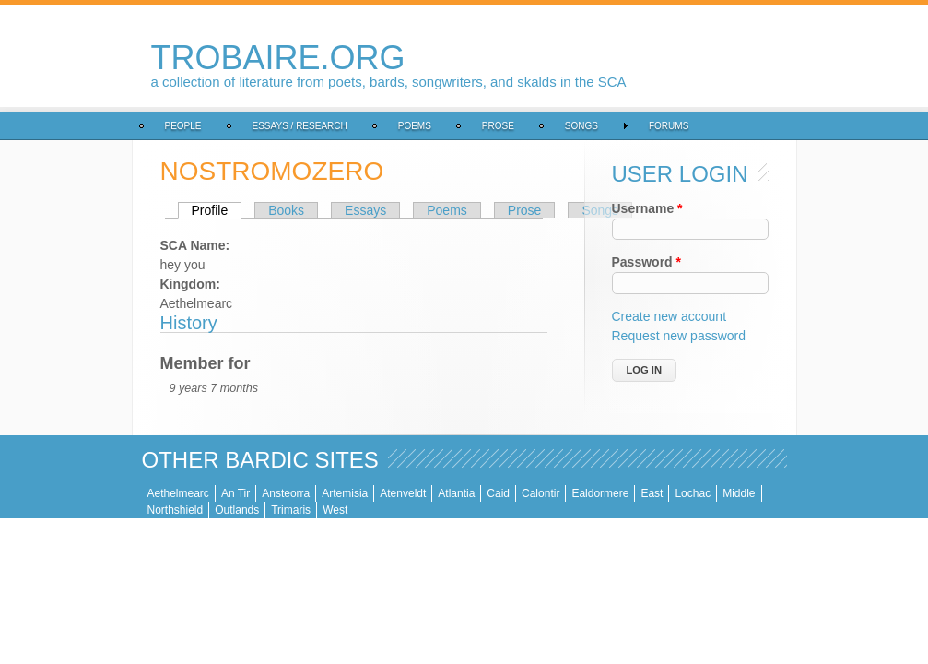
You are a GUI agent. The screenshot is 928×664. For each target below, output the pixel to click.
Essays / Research (189, 126)
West (844, 493)
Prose (387, 126)
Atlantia (345, 493)
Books (176, 210)
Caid (387, 493)
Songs (470, 126)
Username (684, 208)
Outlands (746, 493)
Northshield (685, 493)
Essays (255, 210)
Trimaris (800, 493)
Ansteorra (175, 493)
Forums (558, 126)
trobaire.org (168, 58)
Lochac (582, 493)
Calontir (430, 493)
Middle (628, 493)
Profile (106, 210)
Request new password (716, 335)
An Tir (125, 493)
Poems (304, 126)
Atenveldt (292, 493)
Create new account (706, 316)
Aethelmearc (68, 493)
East (541, 493)
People (72, 126)
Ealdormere (489, 493)
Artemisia (234, 493)
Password (683, 262)
